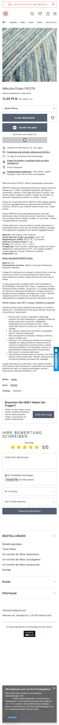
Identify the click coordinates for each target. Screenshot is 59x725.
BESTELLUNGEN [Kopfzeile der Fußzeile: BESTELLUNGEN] (13, 623)
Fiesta (39, 22)
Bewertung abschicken (29, 511)
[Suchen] (32, 13)
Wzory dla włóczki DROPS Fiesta (17, 258)
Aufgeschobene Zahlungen (19, 171)
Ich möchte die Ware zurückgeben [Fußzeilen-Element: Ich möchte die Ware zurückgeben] (21, 647)
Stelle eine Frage (43, 414)
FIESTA (13, 385)
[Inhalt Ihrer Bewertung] (29, 461)
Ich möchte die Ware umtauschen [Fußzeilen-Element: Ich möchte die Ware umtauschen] (21, 652)
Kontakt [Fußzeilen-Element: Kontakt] (6, 657)
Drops (31, 22)
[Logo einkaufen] (5, 14)
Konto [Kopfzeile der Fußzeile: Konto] (6, 669)
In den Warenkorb (25, 117)
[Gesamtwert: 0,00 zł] (48, 13)
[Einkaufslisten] (40, 13)
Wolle (23, 22)
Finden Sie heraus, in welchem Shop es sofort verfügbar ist (28, 161)
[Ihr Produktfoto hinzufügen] (26, 479)
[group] (29, 55)
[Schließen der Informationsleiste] (53, 4)
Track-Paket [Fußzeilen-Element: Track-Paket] (9, 637)
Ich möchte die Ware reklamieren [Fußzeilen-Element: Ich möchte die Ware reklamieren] (20, 642)
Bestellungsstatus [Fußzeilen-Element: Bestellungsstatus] (12, 632)
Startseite (13, 22)
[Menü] (55, 13)
